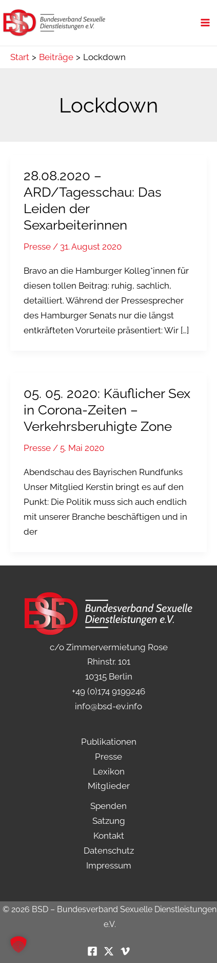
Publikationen (108, 742)
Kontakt (108, 835)
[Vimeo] (125, 951)
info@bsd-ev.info (108, 706)
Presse (37, 246)
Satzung (108, 821)
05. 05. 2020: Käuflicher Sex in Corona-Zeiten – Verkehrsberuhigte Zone (107, 410)
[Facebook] (92, 951)
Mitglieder (109, 786)
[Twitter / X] (109, 951)
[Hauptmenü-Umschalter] (206, 23)
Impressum (108, 865)
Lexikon (109, 771)
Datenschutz (109, 850)
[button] (18, 944)
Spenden (108, 806)
